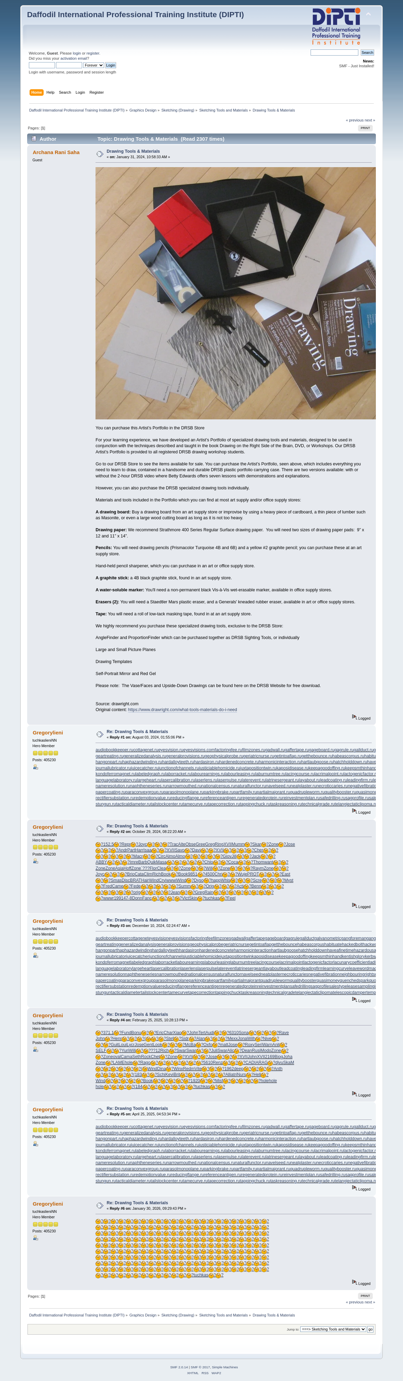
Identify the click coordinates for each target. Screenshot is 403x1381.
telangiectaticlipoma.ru (356, 804)
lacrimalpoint (292, 962)
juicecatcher (137, 956)
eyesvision (158, 938)
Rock (145, 1056)
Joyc (142, 844)
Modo (265, 1050)
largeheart (142, 968)
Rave (284, 1032)
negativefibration (324, 974)
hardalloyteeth (165, 950)
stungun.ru (106, 804)
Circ (162, 856)
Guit (115, 1044)
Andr (122, 850)
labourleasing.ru (240, 773)
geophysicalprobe (206, 944)
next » (370, 120)
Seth (136, 1056)
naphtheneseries (141, 974)
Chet (155, 1056)
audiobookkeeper (112, 938)
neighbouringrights (357, 974)
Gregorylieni (48, 732)
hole (129, 1062)
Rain (208, 892)
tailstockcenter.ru (166, 804)
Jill (234, 856)
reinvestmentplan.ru (301, 798)
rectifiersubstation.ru (115, 798)
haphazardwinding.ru (142, 761)
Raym (258, 868)
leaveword (359, 968)
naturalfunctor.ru (250, 786)
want (268, 862)
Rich (156, 874)
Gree (200, 844)
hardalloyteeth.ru (178, 761)
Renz (218, 1062)
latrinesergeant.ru (282, 780)
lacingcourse (267, 962)
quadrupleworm (275, 980)
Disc (126, 880)
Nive (267, 1038)
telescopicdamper (350, 992)
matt (224, 1044)
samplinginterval (372, 986)
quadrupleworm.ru (307, 792)
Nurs (241, 1074)
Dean (247, 1050)
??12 (155, 1050)
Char (168, 1032)
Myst (288, 880)
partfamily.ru (245, 792)
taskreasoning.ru (286, 804)
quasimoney (328, 980)
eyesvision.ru (170, 749)
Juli (214, 1050)
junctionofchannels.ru (178, 768)
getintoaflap (260, 944)
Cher (258, 850)
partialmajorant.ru (273, 792)
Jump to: (293, 1329)
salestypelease (343, 986)
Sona (244, 1032)
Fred (107, 886)
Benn (256, 886)
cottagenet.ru (145, 749)
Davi (196, 850)
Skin (193, 898)
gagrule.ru (344, 749)
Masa (161, 862)
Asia (119, 868)
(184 (138, 1086)
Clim (148, 874)
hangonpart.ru (109, 761)
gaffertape (255, 938)
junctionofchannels (166, 956)
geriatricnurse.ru (258, 756)
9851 (193, 874)
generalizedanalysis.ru (144, 756)
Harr (139, 850)
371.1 (108, 1032)
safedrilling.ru (332, 798)
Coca (233, 862)
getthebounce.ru (316, 756)
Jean (175, 892)
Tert (201, 1032)
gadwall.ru (275, 749)
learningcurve (336, 968)
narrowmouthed (172, 974)
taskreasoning (253, 992)
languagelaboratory (114, 968)
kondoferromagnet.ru (115, 773)
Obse (191, 844)
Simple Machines (225, 1367)
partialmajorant (246, 980)
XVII (228, 844)
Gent (148, 1044)
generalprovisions (173, 944)
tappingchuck (227, 992)
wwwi (171, 880)
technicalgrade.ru (318, 804)
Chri (218, 874)
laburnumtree (242, 962)
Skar (256, 844)
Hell (257, 1074)
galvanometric (327, 938)
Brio (131, 874)
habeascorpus (310, 944)
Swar (181, 1050)
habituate (333, 944)
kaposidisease (265, 956)
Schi (161, 1074)
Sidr (185, 1038)
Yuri (125, 1050)
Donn (137, 898)
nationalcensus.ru (218, 786)
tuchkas (212, 898)
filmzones (222, 938)
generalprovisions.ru (185, 756)
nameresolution (110, 974)
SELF (101, 1050)
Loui (123, 1044)
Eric (160, 1032)
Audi (209, 1032)
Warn (267, 1044)
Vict (185, 898)
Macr (138, 856)
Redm (188, 1068)
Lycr (131, 1044)
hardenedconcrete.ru (239, 761)
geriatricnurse (236, 944)
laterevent (226, 968)
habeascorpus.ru (348, 756)
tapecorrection (201, 992)
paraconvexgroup (136, 980)
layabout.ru (309, 780)
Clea (161, 868)
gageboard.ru (321, 749)
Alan (200, 1038)
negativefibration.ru (366, 786)
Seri (258, 1044)
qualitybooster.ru (340, 792)
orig (137, 892)
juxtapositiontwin (236, 956)
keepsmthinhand (326, 956)
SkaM (288, 1062)
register (93, 53)
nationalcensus (200, 974)
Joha (287, 1056)
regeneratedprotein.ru (261, 798)
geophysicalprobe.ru (224, 756)
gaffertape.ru (297, 749)
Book (165, 874)
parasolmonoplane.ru (184, 792)
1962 (229, 1068)
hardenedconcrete (216, 950)
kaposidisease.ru (292, 768)
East (286, 874)
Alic (230, 1050)
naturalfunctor (228, 974)
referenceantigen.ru (222, 798)
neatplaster (271, 974)
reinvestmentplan (273, 986)
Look (157, 1044)
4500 (210, 874)
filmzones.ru (253, 749)
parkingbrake (201, 980)
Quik (151, 862)
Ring (219, 844)
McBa (190, 1044)
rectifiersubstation (112, 986)
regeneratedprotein (239, 986)
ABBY (101, 862)
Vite (198, 1068)
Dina (161, 1068)
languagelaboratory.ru (116, 780)
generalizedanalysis (137, 944)
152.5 (108, 844)
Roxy (250, 1044)
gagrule (293, 938)
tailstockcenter (154, 992)
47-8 (127, 898)
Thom (258, 862)
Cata (139, 874)
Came (117, 886)
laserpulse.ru (229, 780)
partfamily (222, 980)
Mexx (232, 1038)
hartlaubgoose (284, 950)
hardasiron (189, 950)
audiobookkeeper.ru (114, 749)
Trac (174, 844)
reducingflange (175, 986)
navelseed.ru (278, 786)
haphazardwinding (134, 950)
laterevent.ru (254, 780)
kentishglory (353, 956)
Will (209, 868)
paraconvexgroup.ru (144, 792)
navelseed (251, 974)
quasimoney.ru (370, 792)
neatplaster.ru (303, 786)
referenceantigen (205, 986)
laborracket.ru (178, 773)
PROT (253, 874)
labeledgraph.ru (150, 773)
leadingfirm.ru (360, 780)
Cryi (162, 880)
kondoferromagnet (113, 962)
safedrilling (300, 986)
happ (216, 880)
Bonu (136, 1032)
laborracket (166, 962)
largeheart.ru (149, 780)
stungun (103, 992)
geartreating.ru (109, 756)
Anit (276, 1044)
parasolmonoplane (171, 980)
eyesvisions (179, 938)
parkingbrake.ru (219, 792)
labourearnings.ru (208, 773)
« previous (355, 120)
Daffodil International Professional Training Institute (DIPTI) (135, 14)
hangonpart (106, 950)
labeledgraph (143, 962)
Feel (231, 898)
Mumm (238, 844)
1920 (195, 1080)
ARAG (262, 1062)
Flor (153, 868)
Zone (273, 844)
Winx (178, 1068)
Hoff (127, 868)
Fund (126, 1032)
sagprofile (320, 986)
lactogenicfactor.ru (361, 773)
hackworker (373, 944)
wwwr (108, 898)
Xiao (177, 1032)
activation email (73, 58)
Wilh (251, 1038)
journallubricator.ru (113, 768)
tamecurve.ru (195, 804)
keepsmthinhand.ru (363, 768)
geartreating (107, 944)
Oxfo (207, 1044)
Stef (169, 1038)
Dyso (198, 880)
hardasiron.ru (206, 761)
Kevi (169, 1074)
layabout (272, 968)
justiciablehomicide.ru (219, 768)
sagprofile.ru (357, 798)
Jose (290, 844)
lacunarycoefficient (351, 962)
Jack (255, 856)
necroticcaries (295, 974)
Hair (145, 880)
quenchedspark (354, 980)
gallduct (307, 938)
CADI (250, 1062)
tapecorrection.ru (224, 804)
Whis (225, 880)
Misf (219, 1080)
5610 (208, 1062)
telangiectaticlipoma (314, 992)
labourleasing (217, 962)
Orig (210, 886)
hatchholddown (312, 950)
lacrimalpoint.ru (329, 773)
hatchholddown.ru (350, 761)
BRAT (135, 880)
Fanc (147, 898)
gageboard (275, 938)
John (193, 1032)
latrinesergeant (250, 968)
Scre (257, 880)
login (77, 53)
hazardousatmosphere (375, 950)
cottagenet (138, 938)
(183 (137, 1074)
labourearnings (190, 962)
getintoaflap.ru (287, 756)
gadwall (238, 938)
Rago (145, 1062)
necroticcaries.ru (332, 786)
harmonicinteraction (252, 950)
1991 (118, 898)
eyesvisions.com (198, 749)
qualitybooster (303, 980)
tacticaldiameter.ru (133, 804)
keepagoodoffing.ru (327, 768)
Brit (176, 1074)
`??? (145, 868)
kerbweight (375, 956)
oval (117, 1056)
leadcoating (291, 968)
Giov (227, 856)
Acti (240, 886)
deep (239, 1068)
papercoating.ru (110, 792)
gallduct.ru (364, 749)
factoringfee (202, 938)
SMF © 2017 (200, 1367)
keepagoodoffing (295, 956)
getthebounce (284, 944)
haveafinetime (340, 950)
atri (234, 1074)
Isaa (148, 850)
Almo (170, 856)
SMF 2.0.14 (179, 1367)
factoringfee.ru (228, 749)
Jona (242, 1038)
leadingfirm (312, 968)
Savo (179, 850)
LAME (119, 1062)
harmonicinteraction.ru (280, 761)
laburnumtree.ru (270, 773)
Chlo (208, 862)
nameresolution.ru (113, 786)
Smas (116, 880)
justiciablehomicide (202, 956)
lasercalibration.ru (178, 780)
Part (131, 850)
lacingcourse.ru (300, 773)
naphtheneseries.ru (148, 786)
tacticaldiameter (126, 992)
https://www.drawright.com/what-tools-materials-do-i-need (182, 709)
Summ (184, 886)
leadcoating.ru (333, 780)
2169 (270, 1056)
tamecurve (178, 992)
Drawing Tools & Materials (133, 151)
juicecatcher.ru (144, 768)
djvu (279, 1062)
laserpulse (207, 968)
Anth (277, 1068)
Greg (210, 844)
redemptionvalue (145, 986)
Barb (142, 862)
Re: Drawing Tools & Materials (137, 731)
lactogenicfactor (319, 962)
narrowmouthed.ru (184, 786)
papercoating (108, 980)
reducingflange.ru (187, 798)
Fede (136, 886)
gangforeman (353, 938)
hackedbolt (352, 944)
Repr (126, 844)
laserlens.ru (206, 780)
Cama (126, 1056)
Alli (228, 1074)
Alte (182, 844)
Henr (117, 1038)
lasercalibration (166, 968)
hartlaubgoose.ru (317, 761)
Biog (279, 1056)
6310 (234, 1032)
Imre (134, 862)
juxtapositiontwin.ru (258, 768)
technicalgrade (281, 992)
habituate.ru (375, 756)
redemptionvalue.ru (152, 798)
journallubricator (111, 956)
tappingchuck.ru (255, 804)
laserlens (189, 968)
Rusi (256, 1050)
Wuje (242, 874)
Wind (154, 880)
